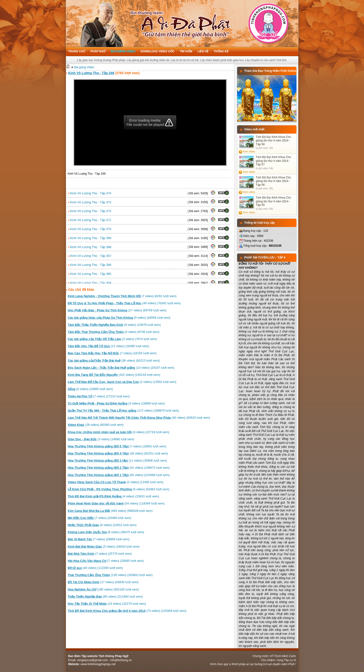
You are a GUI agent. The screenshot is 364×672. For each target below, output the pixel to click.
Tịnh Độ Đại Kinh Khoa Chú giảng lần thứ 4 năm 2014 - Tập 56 (273, 181)
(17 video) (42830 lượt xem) (103, 582)
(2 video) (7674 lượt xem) (112, 339)
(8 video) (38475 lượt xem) (106, 532)
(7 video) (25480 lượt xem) (99, 518)
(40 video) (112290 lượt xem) (95, 568)
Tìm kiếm (186, 51)
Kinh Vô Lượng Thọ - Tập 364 (89, 283)
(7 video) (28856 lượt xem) (98, 539)
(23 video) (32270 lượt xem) (107, 603)
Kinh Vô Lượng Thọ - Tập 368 (89, 247)
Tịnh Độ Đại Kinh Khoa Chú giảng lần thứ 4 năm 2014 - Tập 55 (273, 201)
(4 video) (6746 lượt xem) (114, 332)
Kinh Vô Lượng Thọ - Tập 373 (89, 202)
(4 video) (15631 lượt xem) (113, 496)
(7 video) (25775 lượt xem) (100, 553)
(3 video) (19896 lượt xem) (116, 403)
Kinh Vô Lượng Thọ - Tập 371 (89, 220)
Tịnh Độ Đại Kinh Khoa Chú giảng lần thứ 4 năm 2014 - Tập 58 (273, 140)
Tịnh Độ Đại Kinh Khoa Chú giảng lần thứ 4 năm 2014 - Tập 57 (273, 160)
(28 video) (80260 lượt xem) (96, 425)
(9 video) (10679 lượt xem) (114, 325)
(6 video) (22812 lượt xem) (102, 525)
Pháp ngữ (98, 51)
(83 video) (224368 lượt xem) (119, 475)
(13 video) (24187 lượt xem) (121, 367)
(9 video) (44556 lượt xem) (119, 317)
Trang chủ (76, 51)
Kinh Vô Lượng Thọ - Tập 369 (89, 238)
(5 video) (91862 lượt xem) (119, 489)
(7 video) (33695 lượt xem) (106, 561)
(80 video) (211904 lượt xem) (105, 596)
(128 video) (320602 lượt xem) (110, 575)
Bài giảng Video (123, 51)
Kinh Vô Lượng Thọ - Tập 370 (89, 229)
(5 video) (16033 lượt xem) (104, 546)
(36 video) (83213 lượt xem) (114, 360)
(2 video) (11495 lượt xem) (116, 482)
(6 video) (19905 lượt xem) (90, 389)
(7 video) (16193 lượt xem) (112, 353)
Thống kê (221, 51)
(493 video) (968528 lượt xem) (110, 511)
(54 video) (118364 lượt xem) (116, 503)
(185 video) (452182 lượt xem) (103, 589)
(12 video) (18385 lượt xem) (108, 346)
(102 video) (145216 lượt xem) (114, 375)
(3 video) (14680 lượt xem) (101, 439)
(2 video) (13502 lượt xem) (122, 382)
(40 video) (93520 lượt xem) (139, 417)
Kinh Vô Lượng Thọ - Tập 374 (89, 193)
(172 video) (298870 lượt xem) (123, 410)
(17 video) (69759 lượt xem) (117, 310)
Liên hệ (203, 51)
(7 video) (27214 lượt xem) (99, 396)
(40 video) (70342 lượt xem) (124, 303)
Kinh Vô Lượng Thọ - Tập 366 (89, 265)
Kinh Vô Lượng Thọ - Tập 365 (89, 274)
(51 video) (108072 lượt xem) (119, 467)
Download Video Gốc (158, 51)
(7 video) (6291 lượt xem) (122, 296)
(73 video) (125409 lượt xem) (127, 611)
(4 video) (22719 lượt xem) (118, 432)
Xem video (249, 151)
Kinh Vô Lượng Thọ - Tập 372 (89, 211)
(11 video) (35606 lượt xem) (117, 460)
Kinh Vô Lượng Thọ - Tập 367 (89, 256)
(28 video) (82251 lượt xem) (118, 453)
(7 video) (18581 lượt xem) (117, 446)
